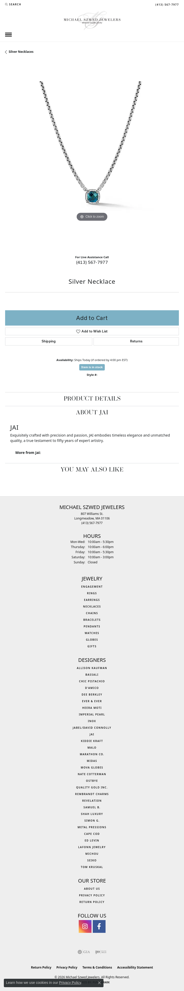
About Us (92, 888)
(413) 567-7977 (92, 262)
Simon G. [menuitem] (92, 820)
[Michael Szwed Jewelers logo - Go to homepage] (92, 20)
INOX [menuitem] (92, 721)
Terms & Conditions (97, 967)
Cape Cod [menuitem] (92, 834)
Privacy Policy (92, 895)
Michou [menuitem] (92, 854)
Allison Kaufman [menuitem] (92, 668)
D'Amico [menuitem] (92, 688)
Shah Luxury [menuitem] (92, 814)
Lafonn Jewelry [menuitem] (92, 847)
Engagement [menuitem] (92, 586)
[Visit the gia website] (84, 952)
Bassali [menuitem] (91, 674)
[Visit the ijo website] (101, 952)
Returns (136, 341)
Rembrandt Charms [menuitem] (92, 794)
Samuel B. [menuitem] (92, 807)
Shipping (49, 341)
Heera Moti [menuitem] (92, 708)
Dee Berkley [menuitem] (92, 694)
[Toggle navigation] (8, 35)
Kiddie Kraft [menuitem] (92, 741)
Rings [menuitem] (92, 593)
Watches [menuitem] (92, 633)
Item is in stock (92, 367)
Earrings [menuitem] (92, 600)
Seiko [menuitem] (92, 860)
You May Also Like (92, 470)
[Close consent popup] (99, 982)
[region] (92, 156)
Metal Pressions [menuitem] (92, 827)
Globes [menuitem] (92, 639)
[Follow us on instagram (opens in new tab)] (85, 926)
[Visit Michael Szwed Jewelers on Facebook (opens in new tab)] (99, 926)
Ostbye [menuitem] (92, 781)
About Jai (92, 413)
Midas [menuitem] (92, 761)
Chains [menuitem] (92, 613)
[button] (13, 4)
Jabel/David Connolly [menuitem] (92, 727)
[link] (166, 4)
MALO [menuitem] (92, 747)
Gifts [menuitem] (92, 646)
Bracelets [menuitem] (92, 620)
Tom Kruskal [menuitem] (92, 867)
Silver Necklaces (21, 51)
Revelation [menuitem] (92, 800)
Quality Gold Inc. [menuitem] (92, 787)
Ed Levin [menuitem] (92, 840)
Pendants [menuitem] (92, 626)
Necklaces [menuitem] (92, 606)
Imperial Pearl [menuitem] (92, 714)
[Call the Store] (92, 523)
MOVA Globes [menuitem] (92, 767)
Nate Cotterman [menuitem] (92, 774)
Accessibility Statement (135, 967)
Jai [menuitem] (92, 734)
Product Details (92, 399)
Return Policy (92, 902)
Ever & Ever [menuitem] (92, 701)
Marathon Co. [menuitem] (92, 754)
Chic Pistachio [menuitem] (92, 681)
